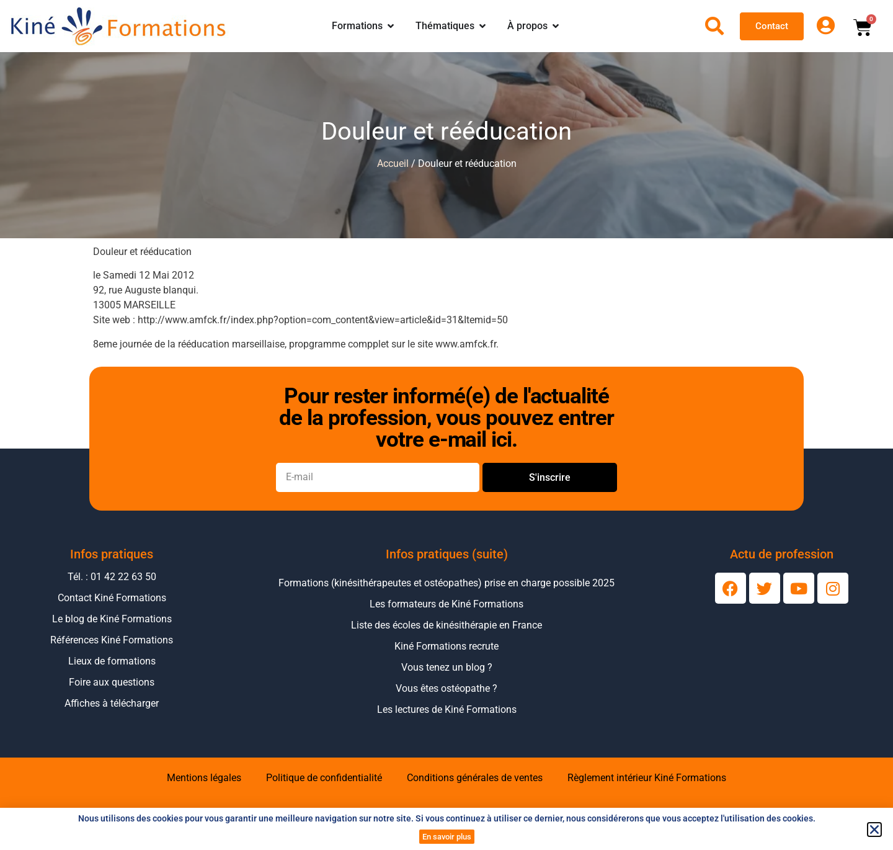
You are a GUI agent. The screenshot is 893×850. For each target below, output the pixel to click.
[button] (874, 829)
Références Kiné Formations (111, 640)
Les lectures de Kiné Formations (447, 709)
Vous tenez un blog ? (446, 667)
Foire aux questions (111, 682)
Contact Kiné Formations (112, 598)
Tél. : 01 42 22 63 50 (112, 577)
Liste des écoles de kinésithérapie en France (446, 625)
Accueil (393, 163)
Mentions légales (204, 778)
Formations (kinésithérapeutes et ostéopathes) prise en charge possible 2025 (446, 583)
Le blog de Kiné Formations (112, 619)
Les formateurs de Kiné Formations (446, 604)
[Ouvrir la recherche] (714, 26)
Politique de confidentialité (324, 778)
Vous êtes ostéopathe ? (446, 688)
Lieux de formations (112, 661)
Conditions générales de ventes (475, 778)
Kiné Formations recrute (446, 646)
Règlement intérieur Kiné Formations (646, 778)
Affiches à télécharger (111, 703)
